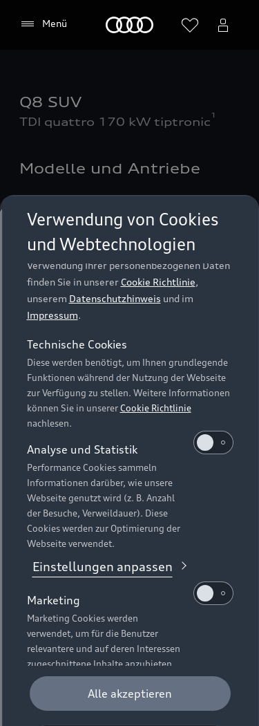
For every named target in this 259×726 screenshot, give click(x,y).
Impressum (51, 265)
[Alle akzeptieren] (129, 643)
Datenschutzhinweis (114, 248)
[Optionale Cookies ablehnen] (129, 693)
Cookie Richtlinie (157, 232)
